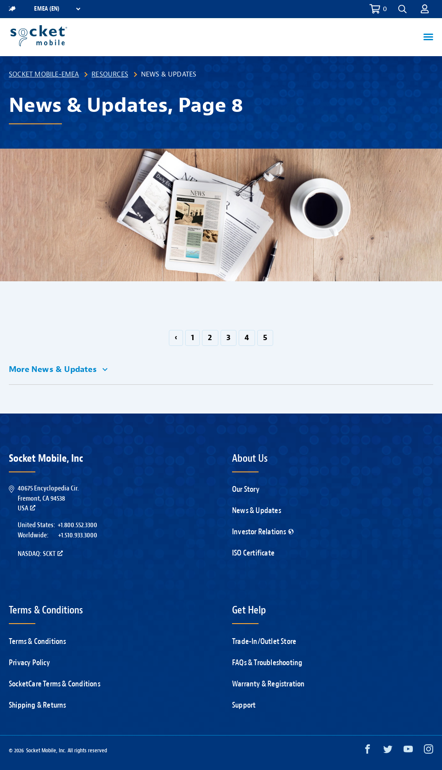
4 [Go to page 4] (246, 338)
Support (243, 705)
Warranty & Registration (268, 684)
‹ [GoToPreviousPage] (176, 338)
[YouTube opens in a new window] (408, 751)
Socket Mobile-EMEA (44, 74)
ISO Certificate (253, 553)
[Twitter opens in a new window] (387, 751)
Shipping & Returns (37, 705)
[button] (402, 9)
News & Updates (256, 511)
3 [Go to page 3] (228, 338)
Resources (109, 74)
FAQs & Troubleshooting (267, 663)
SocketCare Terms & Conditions (54, 684)
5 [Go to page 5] (265, 338)
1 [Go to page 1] (192, 338)
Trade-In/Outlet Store (264, 641)
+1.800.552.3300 (77, 525)
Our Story (245, 489)
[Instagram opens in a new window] (428, 751)
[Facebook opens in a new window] (367, 751)
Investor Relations (262, 532)
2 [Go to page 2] (210, 338)
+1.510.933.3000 (77, 535)
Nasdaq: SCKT (40, 553)
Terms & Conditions (37, 641)
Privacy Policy (29, 663)
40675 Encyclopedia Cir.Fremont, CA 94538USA (48, 498)
